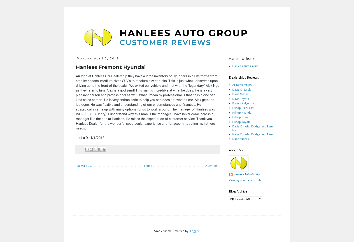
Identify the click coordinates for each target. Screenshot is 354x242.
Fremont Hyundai (243, 103)
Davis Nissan (240, 94)
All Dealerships (242, 85)
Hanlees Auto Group (245, 66)
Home (148, 166)
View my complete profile (245, 180)
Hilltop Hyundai (242, 113)
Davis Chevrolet (242, 90)
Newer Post (84, 166)
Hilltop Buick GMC (243, 108)
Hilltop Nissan (241, 117)
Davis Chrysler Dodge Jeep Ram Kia (252, 128)
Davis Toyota (240, 99)
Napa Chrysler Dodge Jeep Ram (252, 134)
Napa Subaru (240, 139)
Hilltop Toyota (241, 122)
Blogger (194, 231)
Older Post (211, 166)
